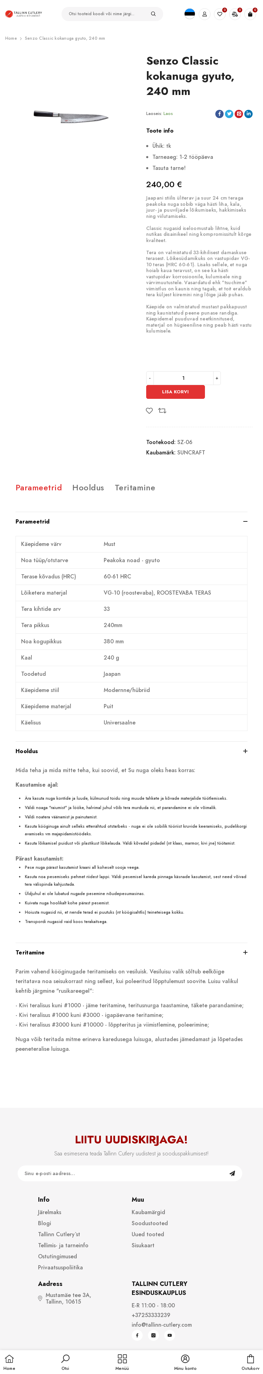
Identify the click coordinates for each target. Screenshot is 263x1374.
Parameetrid (39, 487)
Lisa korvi (175, 391)
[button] (65, 1363)
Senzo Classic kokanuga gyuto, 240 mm (65, 38)
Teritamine (135, 487)
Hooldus (88, 487)
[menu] (122, 1363)
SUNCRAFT (191, 453)
